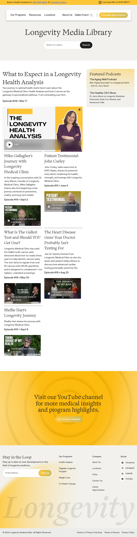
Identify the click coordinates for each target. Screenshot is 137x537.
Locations (96, 468)
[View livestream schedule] (114, 2)
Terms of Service (112, 533)
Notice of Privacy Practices (89, 533)
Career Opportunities (98, 488)
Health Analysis (66, 462)
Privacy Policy (128, 533)
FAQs (94, 475)
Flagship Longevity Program (67, 470)
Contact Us (97, 481)
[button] (18, 15)
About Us (96, 462)
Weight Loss (64, 478)
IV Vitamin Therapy (67, 484)
